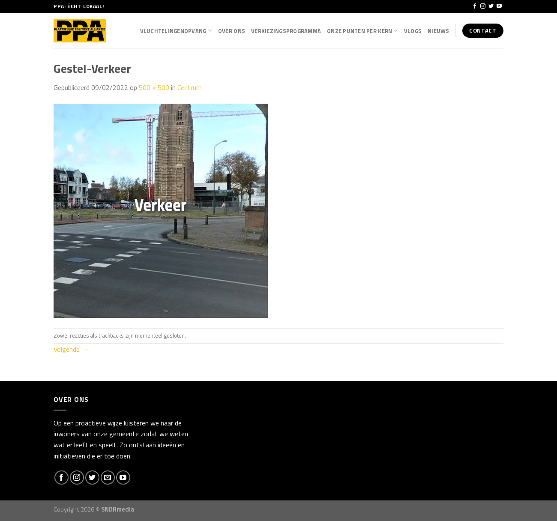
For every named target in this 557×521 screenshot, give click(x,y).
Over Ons (231, 31)
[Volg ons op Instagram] (482, 6)
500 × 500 (154, 87)
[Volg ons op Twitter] (491, 6)
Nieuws (438, 31)
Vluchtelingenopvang (176, 31)
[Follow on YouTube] (499, 6)
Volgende (71, 349)
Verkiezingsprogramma (286, 31)
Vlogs (413, 31)
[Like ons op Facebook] (474, 6)
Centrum (189, 87)
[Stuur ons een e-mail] (108, 477)
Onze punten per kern (362, 31)
